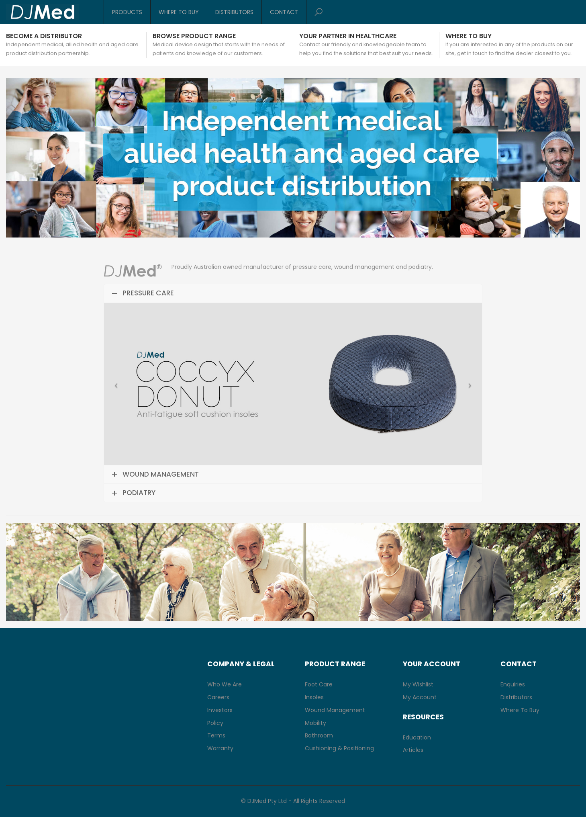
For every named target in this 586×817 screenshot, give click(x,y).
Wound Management (335, 710)
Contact (284, 12)
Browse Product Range (194, 36)
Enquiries (512, 684)
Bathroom (319, 735)
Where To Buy (179, 12)
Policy (215, 723)
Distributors (234, 12)
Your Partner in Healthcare (347, 36)
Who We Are (224, 684)
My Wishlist (418, 684)
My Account (420, 697)
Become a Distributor (44, 36)
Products (127, 12)
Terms (216, 735)
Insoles (314, 697)
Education (417, 737)
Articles (413, 750)
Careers (218, 697)
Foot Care (319, 684)
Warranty (220, 748)
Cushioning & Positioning (339, 748)
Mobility (315, 723)
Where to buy (468, 36)
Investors (220, 710)
